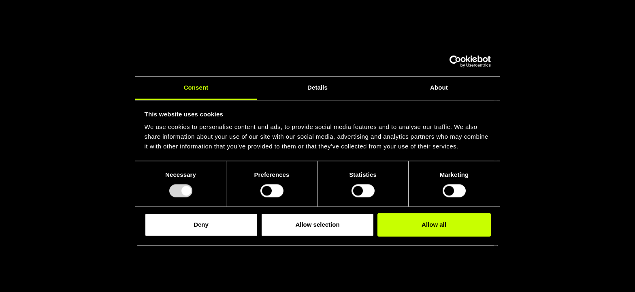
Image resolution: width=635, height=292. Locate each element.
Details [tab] (317, 87)
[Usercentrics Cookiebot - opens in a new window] (455, 61)
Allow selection (317, 224)
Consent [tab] (196, 87)
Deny (201, 224)
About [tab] (439, 87)
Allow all (434, 224)
